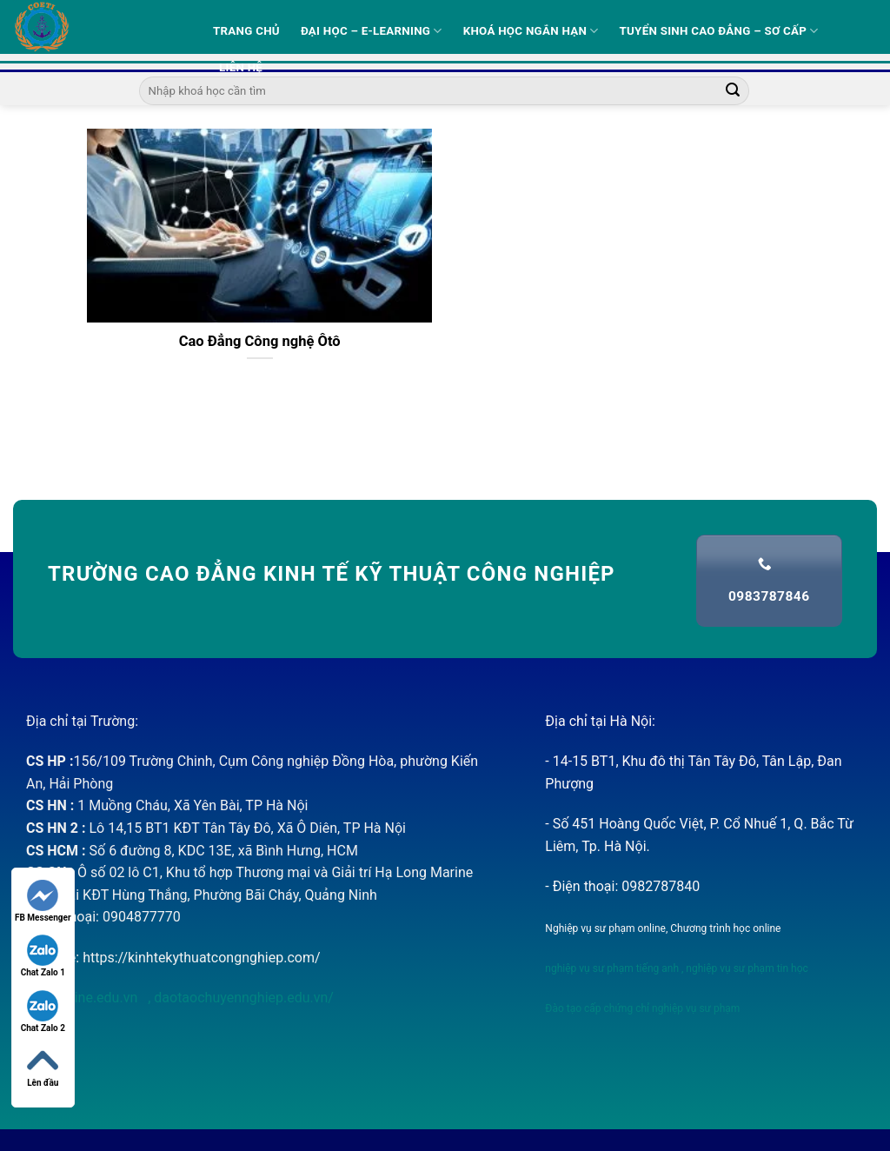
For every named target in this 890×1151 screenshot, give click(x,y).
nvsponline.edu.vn (83, 997)
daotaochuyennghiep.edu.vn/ (242, 997)
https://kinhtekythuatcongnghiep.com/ (201, 957)
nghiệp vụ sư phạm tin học (745, 968)
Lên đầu (42, 1066)
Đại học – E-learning (371, 31)
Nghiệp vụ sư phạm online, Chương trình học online (662, 928)
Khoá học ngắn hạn (531, 31)
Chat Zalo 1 (43, 956)
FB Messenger (43, 901)
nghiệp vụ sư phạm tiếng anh (612, 968)
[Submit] (732, 91)
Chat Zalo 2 (43, 1011)
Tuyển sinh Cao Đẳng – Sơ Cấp (719, 31)
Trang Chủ (246, 30)
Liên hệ (240, 67)
